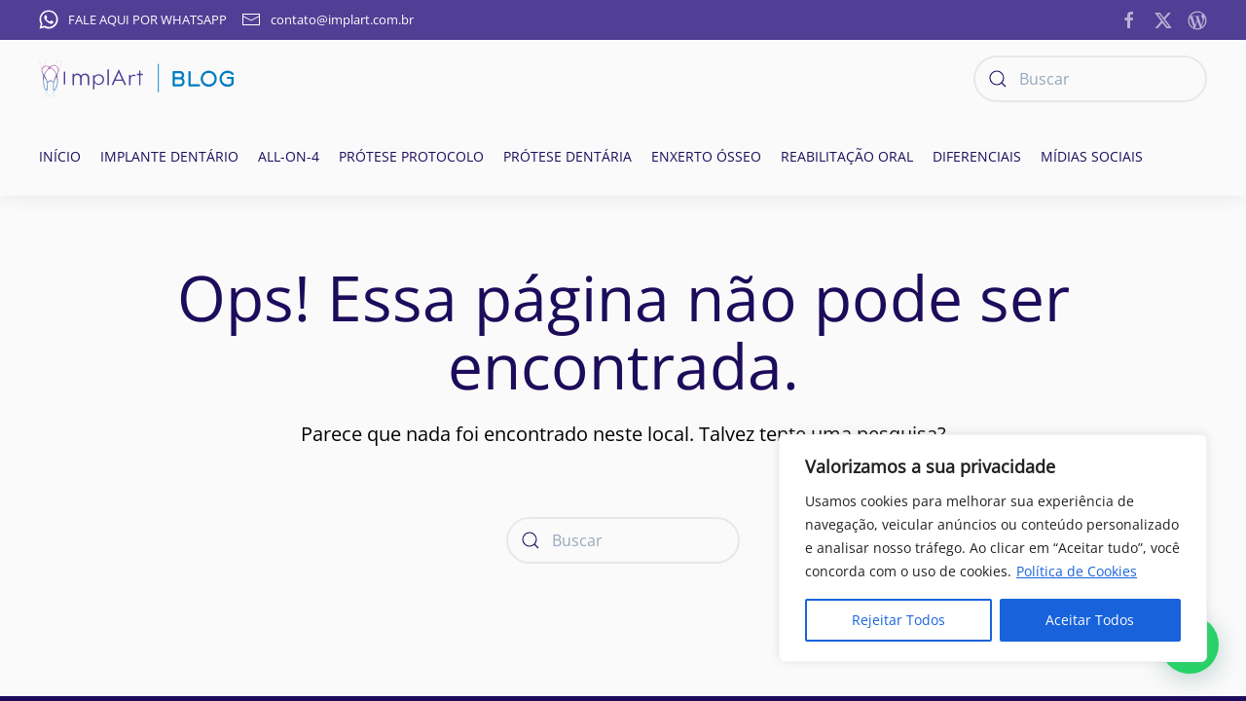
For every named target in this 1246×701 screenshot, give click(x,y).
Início (60, 156)
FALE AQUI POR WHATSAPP (133, 19)
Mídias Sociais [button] (1092, 156)
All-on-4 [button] (288, 156)
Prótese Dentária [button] (567, 156)
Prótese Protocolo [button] (411, 156)
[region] (993, 548)
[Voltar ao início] (136, 78)
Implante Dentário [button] (169, 156)
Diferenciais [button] (977, 156)
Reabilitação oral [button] (847, 156)
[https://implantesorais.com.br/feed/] (1197, 18)
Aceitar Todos (1089, 619)
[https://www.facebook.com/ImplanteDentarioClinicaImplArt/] (1129, 18)
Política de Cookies (1076, 571)
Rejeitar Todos (898, 619)
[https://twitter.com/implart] (1163, 18)
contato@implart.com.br (327, 19)
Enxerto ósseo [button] (706, 156)
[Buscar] (1090, 78)
